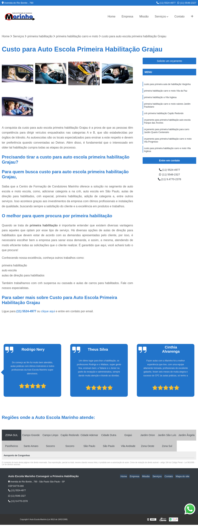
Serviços (160, 16)
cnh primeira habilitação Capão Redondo (163, 115)
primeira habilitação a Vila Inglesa (160, 98)
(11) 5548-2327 (186, 2)
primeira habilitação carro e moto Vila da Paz (165, 91)
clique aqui (48, 311)
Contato (179, 16)
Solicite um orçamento (169, 61)
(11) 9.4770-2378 (169, 180)
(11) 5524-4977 (166, 2)
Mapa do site (183, 476)
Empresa (127, 16)
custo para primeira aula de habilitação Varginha (167, 84)
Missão (144, 16)
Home (111, 16)
